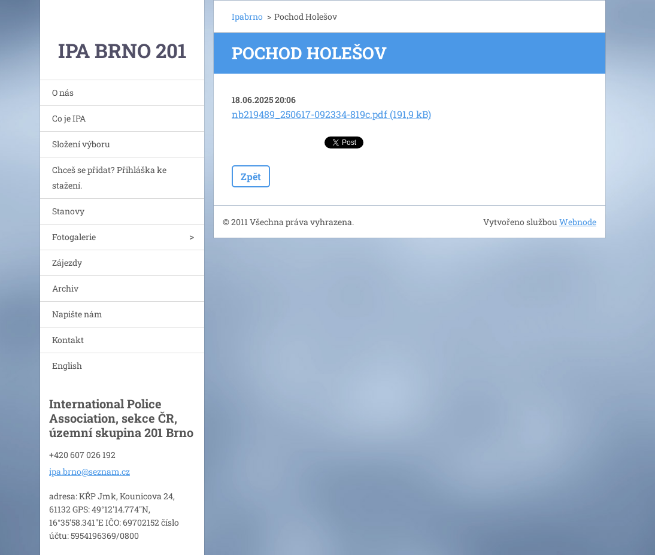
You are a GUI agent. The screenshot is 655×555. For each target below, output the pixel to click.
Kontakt (68, 339)
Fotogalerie (74, 236)
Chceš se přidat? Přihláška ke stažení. (109, 177)
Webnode (577, 222)
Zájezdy (67, 262)
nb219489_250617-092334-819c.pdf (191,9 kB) (331, 114)
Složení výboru (81, 144)
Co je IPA (69, 118)
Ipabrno (247, 16)
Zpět (251, 176)
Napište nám (77, 314)
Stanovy (68, 211)
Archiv (65, 288)
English (67, 365)
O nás (63, 92)
